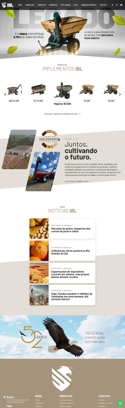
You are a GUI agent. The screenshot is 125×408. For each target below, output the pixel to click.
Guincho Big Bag (65, 360)
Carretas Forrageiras (67, 354)
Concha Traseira (65, 357)
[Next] (119, 94)
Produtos (42, 5)
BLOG (76, 5)
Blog (36, 357)
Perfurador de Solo (66, 363)
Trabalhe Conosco (88, 5)
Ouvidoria (102, 347)
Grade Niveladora (65, 384)
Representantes (41, 351)
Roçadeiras (63, 369)
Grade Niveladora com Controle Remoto (74, 387)
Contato (103, 5)
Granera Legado (65, 347)
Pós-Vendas (66, 5)
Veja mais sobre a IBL (78, 181)
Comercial (53, 5)
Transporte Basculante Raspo (70, 366)
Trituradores (64, 378)
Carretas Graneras (66, 341)
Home (20, 5)
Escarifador (63, 381)
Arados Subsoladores (67, 375)
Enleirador (63, 390)
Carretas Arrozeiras (66, 344)
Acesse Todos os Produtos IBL (62, 114)
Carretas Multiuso (66, 351)
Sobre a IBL (30, 5)
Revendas (39, 354)
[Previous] (5, 94)
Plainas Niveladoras (66, 372)
